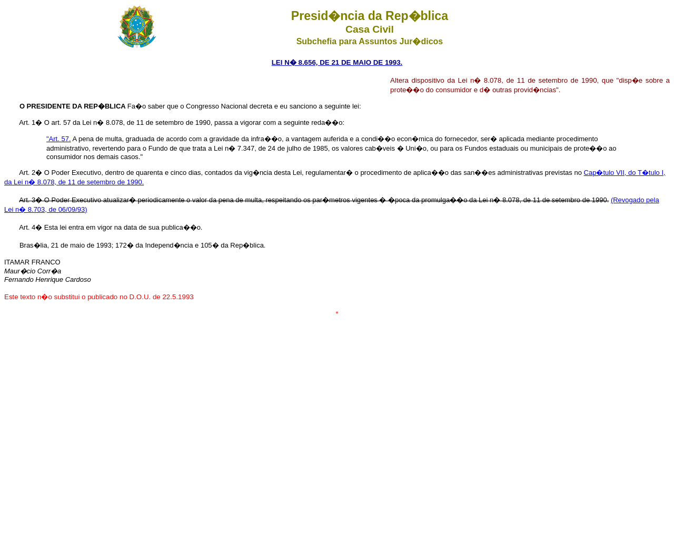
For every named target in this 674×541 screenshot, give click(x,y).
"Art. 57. (58, 139)
